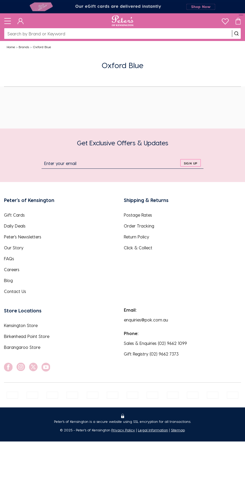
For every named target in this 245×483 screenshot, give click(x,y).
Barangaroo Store (22, 347)
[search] (236, 33)
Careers (11, 269)
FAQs (9, 258)
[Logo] (122, 20)
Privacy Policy (123, 430)
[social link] (8, 367)
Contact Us (15, 291)
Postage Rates (138, 214)
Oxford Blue (42, 47)
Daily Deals (15, 225)
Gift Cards (14, 214)
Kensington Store (21, 325)
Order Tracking (139, 225)
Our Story (13, 247)
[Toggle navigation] (7, 20)
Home (11, 47)
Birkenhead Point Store (26, 336)
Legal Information (153, 430)
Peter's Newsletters (22, 236)
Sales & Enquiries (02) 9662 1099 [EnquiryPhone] (155, 343)
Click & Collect (138, 247)
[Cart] (238, 20)
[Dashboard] (21, 20)
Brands (24, 47)
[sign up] (190, 163)
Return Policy (136, 236)
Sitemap (178, 430)
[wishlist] (225, 20)
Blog (8, 280)
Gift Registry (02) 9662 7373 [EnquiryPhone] (151, 353)
